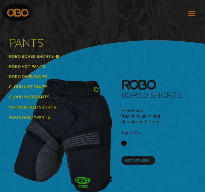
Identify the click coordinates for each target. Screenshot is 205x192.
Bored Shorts (151, 94)
